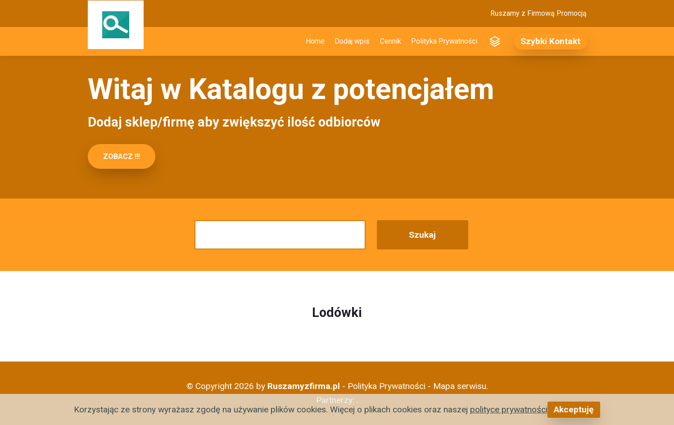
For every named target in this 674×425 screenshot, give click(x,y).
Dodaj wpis (352, 41)
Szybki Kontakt (550, 41)
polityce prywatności (508, 409)
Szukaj (422, 235)
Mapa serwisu (459, 386)
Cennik (390, 41)
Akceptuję (573, 409)
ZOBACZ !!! (121, 156)
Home (315, 41)
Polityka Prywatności (444, 41)
